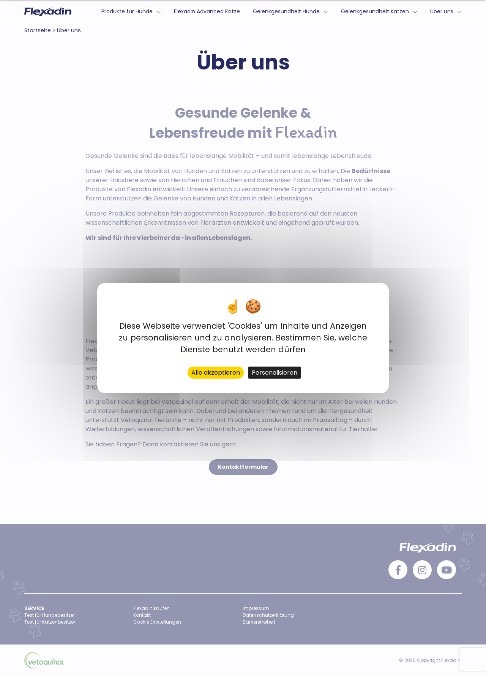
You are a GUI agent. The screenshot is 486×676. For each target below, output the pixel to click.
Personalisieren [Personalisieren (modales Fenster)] (274, 372)
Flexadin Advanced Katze (207, 11)
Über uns (441, 11)
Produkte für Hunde (127, 11)
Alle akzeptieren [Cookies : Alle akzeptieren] (215, 372)
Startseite (37, 30)
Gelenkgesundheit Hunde (286, 11)
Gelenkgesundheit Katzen (375, 11)
